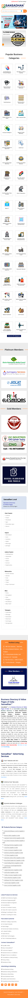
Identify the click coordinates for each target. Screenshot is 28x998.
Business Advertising (7, 974)
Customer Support (6, 950)
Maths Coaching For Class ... (9, 914)
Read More (4, 777)
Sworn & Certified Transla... (8, 907)
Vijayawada (8, 556)
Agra (7, 522)
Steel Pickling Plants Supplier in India (13, 863)
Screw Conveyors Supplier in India (13, 850)
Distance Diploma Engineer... (9, 902)
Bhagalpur (8, 599)
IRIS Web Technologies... (8, 936)
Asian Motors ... (5, 933)
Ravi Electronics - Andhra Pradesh (13, 659)
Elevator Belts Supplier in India (12, 835)
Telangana (7, 610)
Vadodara (8, 539)
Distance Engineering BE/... (8, 900)
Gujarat (7, 532)
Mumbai (8, 575)
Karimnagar (8, 621)
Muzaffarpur (9, 601)
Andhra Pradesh (9, 552)
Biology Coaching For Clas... (9, 912)
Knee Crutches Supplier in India (12, 885)
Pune (7, 578)
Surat (7, 537)
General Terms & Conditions (9, 952)
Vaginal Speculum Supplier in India (13, 870)
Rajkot (7, 541)
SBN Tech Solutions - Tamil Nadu (12, 646)
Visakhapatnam (9, 554)
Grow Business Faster (7, 976)
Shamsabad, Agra (10, 524)
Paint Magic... (5, 926)
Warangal (8, 614)
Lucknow (8, 515)
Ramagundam (9, 623)
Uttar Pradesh (8, 513)
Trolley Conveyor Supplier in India (13, 875)
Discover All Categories (14, 336)
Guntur (7, 558)
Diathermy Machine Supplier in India (13, 852)
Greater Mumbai (10, 573)
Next (26, 22)
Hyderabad (8, 612)
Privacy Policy (5, 960)
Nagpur (7, 580)
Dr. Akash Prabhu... (6, 931)
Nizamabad (8, 616)
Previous (2, 22)
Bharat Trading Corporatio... (9, 921)
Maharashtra (8, 571)
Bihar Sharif (8, 603)
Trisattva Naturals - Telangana (12, 662)
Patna (7, 593)
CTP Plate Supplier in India (11, 855)
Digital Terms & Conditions (8, 955)
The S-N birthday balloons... (9, 938)
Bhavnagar (8, 543)
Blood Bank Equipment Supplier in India (14, 860)
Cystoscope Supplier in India (11, 882)
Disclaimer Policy (6, 962)
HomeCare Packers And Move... (10, 929)
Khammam (8, 619)
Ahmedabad (9, 535)
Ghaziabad (8, 519)
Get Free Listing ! (19, 1)
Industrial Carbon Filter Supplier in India (14, 857)
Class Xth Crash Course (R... (9, 910)
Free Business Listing (7, 969)
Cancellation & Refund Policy (9, 957)
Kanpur (7, 517)
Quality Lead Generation (8, 979)
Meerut (7, 526)
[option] (14, 38)
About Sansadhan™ (7, 948)
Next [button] (26, 680)
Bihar (6, 590)
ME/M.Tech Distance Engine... (9, 898)
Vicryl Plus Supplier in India (11, 847)
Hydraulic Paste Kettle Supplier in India (14, 838)
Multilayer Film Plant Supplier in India (13, 880)
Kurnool (7, 563)
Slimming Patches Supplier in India (13, 845)
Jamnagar (8, 545)
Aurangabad (9, 595)
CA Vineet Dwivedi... (7, 924)
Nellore (7, 560)
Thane (7, 582)
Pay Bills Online (5, 945)
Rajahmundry (9, 565)
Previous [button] (1, 680)
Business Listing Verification (9, 971)
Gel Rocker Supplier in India (11, 872)
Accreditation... (5, 905)
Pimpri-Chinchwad (10, 584)
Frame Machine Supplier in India (12, 877)
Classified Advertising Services (10, 981)
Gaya (7, 597)
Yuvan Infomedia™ (18, 992)
